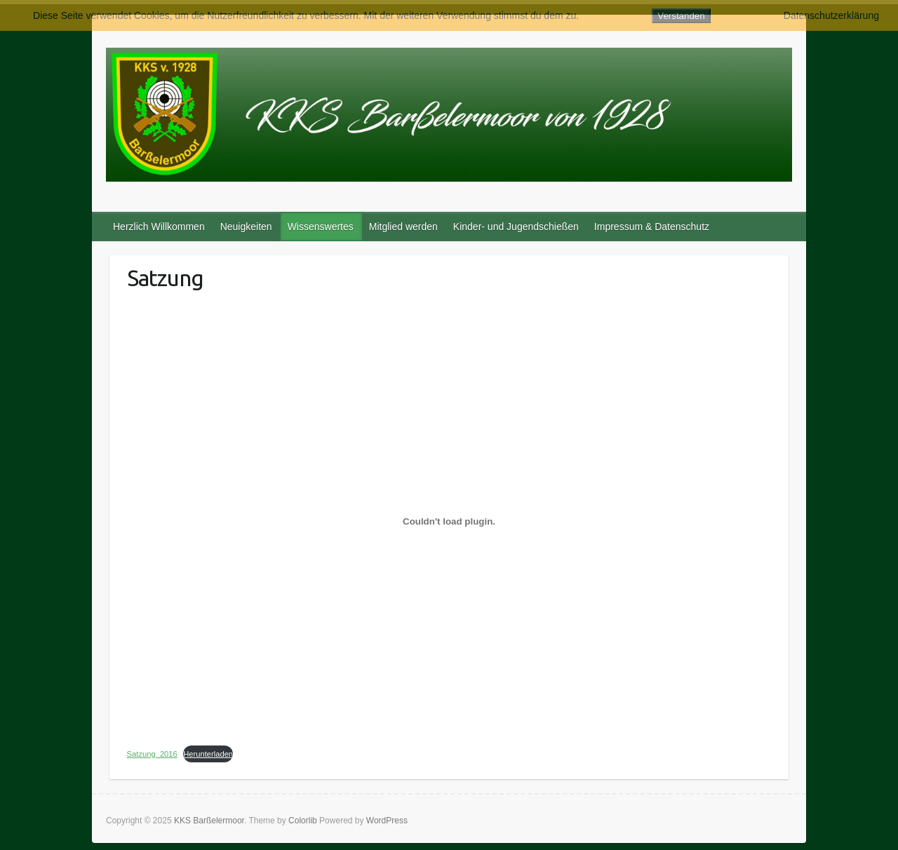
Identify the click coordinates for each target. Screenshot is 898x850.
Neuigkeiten (246, 226)
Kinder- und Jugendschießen (516, 226)
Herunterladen (208, 754)
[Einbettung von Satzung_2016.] (449, 521)
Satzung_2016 (152, 754)
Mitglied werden (403, 226)
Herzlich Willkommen (159, 226)
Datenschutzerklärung (831, 15)
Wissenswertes (321, 226)
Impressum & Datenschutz (651, 226)
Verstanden (680, 16)
